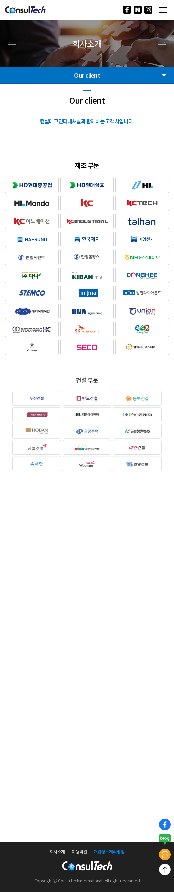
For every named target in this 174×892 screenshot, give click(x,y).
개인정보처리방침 (109, 851)
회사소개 (57, 851)
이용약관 (79, 851)
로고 (25, 10)
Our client (120, 75)
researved (130, 880)
